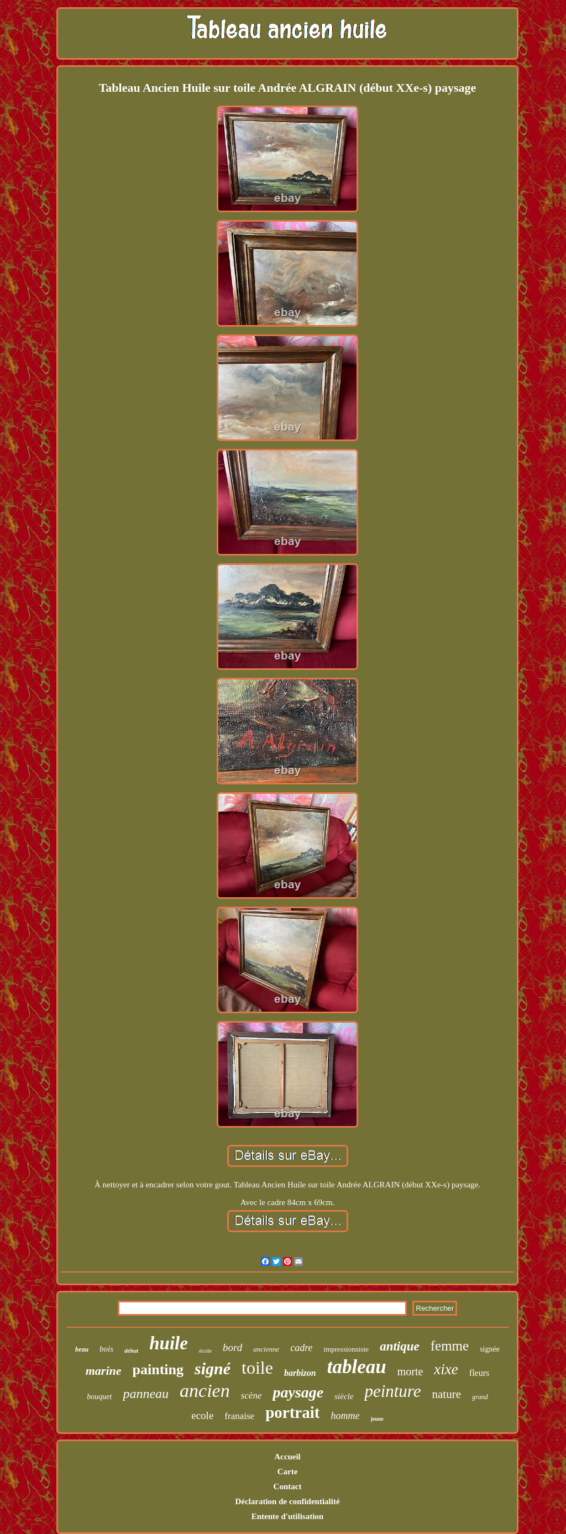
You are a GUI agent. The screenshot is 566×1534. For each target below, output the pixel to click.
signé (212, 1368)
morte (410, 1371)
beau (81, 1349)
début (131, 1350)
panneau (146, 1393)
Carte (287, 1471)
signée (490, 1349)
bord (232, 1347)
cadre (301, 1347)
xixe (446, 1369)
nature (446, 1394)
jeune (376, 1419)
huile (168, 1343)
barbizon (300, 1373)
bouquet (99, 1396)
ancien (205, 1390)
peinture (392, 1391)
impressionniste (346, 1349)
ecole (202, 1415)
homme (345, 1415)
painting (158, 1370)
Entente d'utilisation (287, 1516)
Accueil (287, 1456)
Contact (288, 1486)
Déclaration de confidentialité (287, 1501)
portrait (292, 1412)
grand (480, 1397)
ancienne (266, 1349)
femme (450, 1345)
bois (106, 1348)
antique (400, 1346)
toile (257, 1368)
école (205, 1350)
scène (251, 1395)
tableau (356, 1367)
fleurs (479, 1373)
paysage (297, 1392)
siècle (343, 1396)
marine (104, 1371)
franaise (239, 1416)
